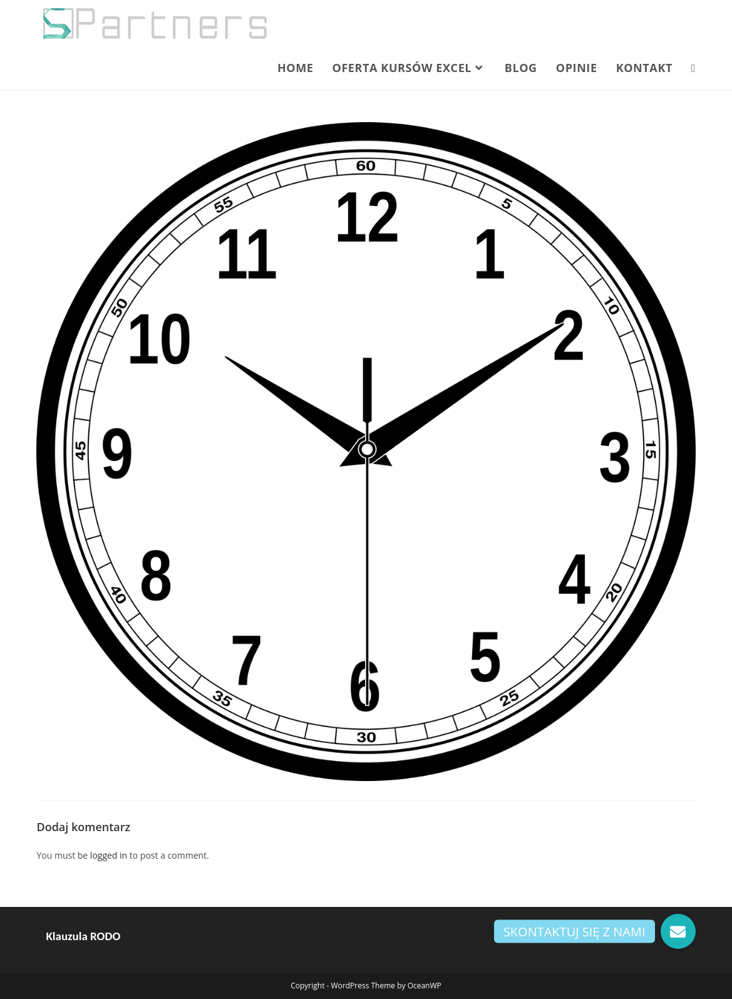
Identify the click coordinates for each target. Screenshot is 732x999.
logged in (108, 855)
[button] (678, 931)
